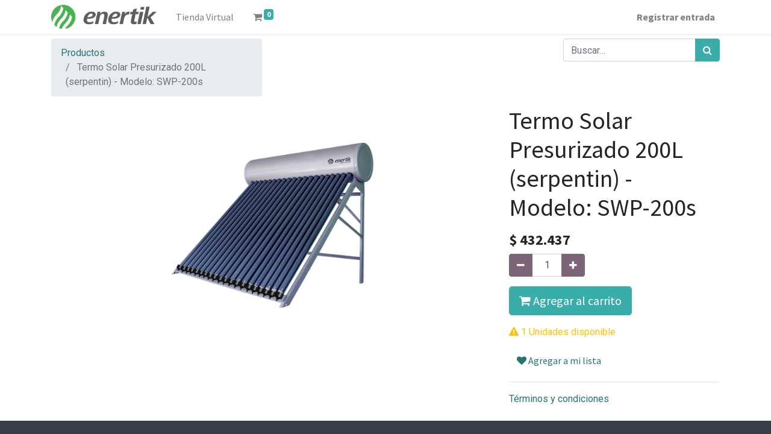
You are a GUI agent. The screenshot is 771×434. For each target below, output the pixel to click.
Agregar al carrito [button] (570, 300)
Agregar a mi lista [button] (559, 360)
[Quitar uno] (520, 265)
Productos (83, 52)
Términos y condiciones (559, 398)
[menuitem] (205, 17)
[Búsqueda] (707, 50)
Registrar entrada (676, 17)
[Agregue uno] (573, 265)
